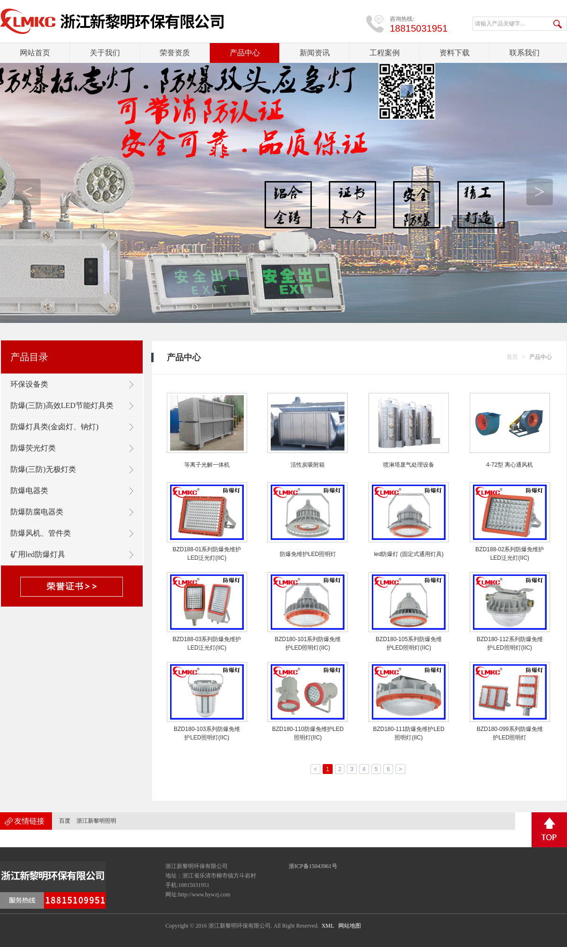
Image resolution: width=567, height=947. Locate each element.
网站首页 (35, 53)
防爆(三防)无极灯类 (43, 469)
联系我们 (524, 53)
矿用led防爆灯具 (37, 554)
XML (327, 925)
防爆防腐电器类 (36, 512)
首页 (512, 357)
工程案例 (384, 53)
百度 (64, 820)
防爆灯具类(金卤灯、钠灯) (54, 427)
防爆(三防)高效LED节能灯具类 (61, 405)
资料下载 (454, 53)
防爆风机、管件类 (40, 533)
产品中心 (245, 53)
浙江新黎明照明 (96, 820)
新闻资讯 (315, 53)
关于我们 (105, 53)
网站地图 (349, 925)
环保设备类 (29, 384)
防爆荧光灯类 (33, 448)
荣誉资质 (175, 53)
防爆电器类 (29, 491)
